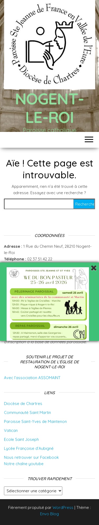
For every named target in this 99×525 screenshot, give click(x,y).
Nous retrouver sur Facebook (31, 457)
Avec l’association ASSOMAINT (32, 377)
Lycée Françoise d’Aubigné (29, 448)
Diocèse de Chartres (23, 403)
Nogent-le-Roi (49, 108)
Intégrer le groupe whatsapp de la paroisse (46, 265)
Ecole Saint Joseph (21, 439)
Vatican (11, 430)
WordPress (63, 507)
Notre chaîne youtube (24, 463)
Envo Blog (49, 513)
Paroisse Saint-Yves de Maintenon (35, 421)
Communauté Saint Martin (27, 412)
